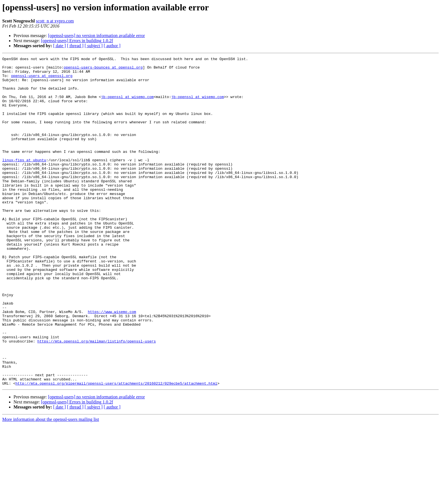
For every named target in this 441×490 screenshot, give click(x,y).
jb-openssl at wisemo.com (127, 105)
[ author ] (112, 45)
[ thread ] (75, 45)
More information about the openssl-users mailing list (50, 485)
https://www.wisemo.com (112, 363)
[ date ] (59, 45)
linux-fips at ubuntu (24, 180)
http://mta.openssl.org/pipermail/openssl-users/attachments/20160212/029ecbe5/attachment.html (116, 449)
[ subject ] (94, 45)
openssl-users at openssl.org (41, 79)
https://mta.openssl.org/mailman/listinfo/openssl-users (96, 398)
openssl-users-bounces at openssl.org (103, 69)
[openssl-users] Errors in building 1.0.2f (77, 40)
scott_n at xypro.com (55, 21)
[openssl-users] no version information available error (96, 35)
